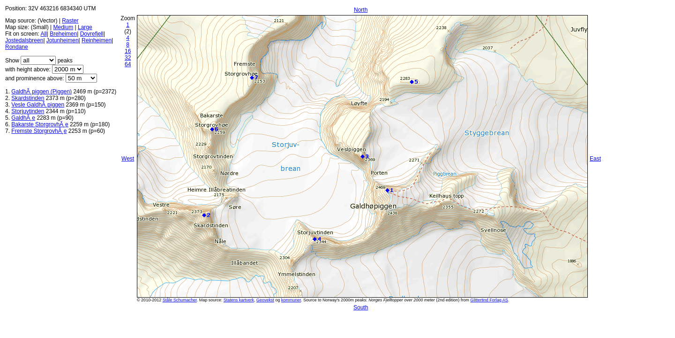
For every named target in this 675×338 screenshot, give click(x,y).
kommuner (291, 300)
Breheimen (63, 34)
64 (128, 64)
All (43, 34)
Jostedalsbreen (24, 40)
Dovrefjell (92, 34)
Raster (70, 20)
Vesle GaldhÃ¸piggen (37, 104)
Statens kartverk (239, 300)
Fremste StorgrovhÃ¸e (39, 131)
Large (85, 27)
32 (128, 57)
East (595, 158)
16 (128, 51)
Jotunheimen (62, 40)
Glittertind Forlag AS (489, 300)
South (360, 307)
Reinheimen (97, 40)
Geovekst (265, 300)
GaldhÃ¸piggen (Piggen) (41, 91)
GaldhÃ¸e (23, 118)
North (361, 10)
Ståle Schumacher (180, 300)
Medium (63, 27)
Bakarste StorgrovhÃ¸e (39, 124)
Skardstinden (27, 98)
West (127, 158)
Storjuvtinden (27, 111)
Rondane (16, 47)
